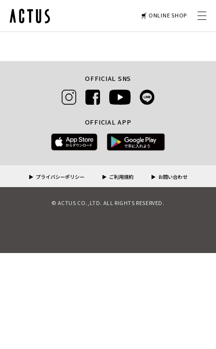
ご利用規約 (121, 177)
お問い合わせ (172, 177)
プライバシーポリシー (60, 177)
